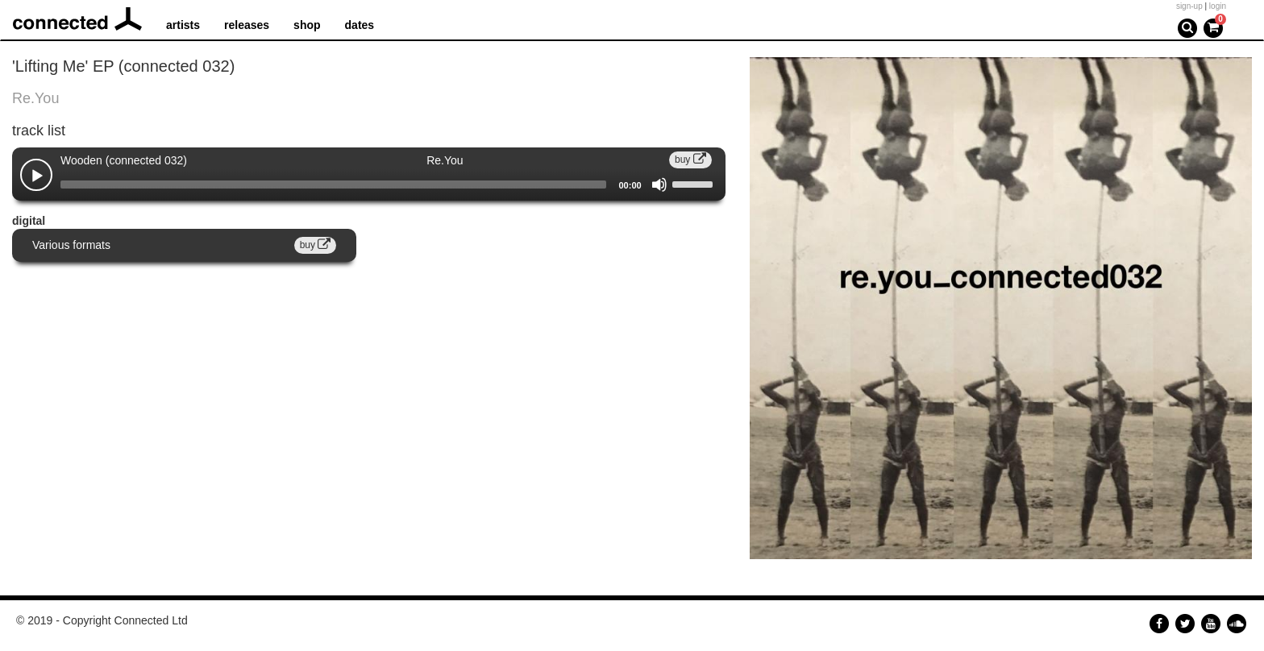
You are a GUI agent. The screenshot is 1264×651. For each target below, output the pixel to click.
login (1217, 6)
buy (690, 159)
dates (360, 25)
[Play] (37, 176)
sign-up (1189, 6)
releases (246, 25)
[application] (369, 184)
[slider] (333, 184)
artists (183, 25)
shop (306, 25)
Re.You (35, 98)
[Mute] (659, 184)
